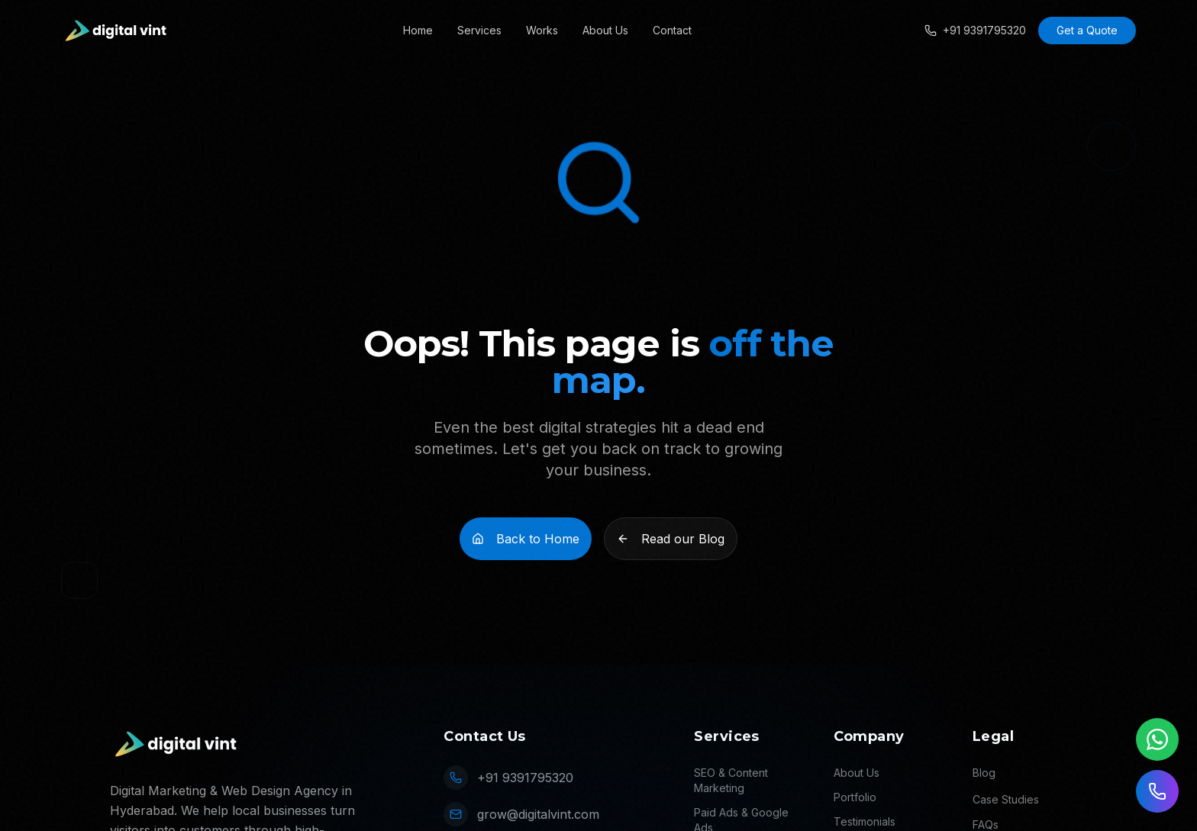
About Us (605, 30)
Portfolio (855, 797)
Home (418, 30)
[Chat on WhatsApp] (1157, 739)
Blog (984, 772)
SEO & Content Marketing (731, 780)
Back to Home (525, 538)
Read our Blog (670, 538)
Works (542, 30)
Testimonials (864, 821)
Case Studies (1006, 799)
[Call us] (1157, 791)
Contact (672, 30)
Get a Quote (1087, 30)
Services (479, 30)
